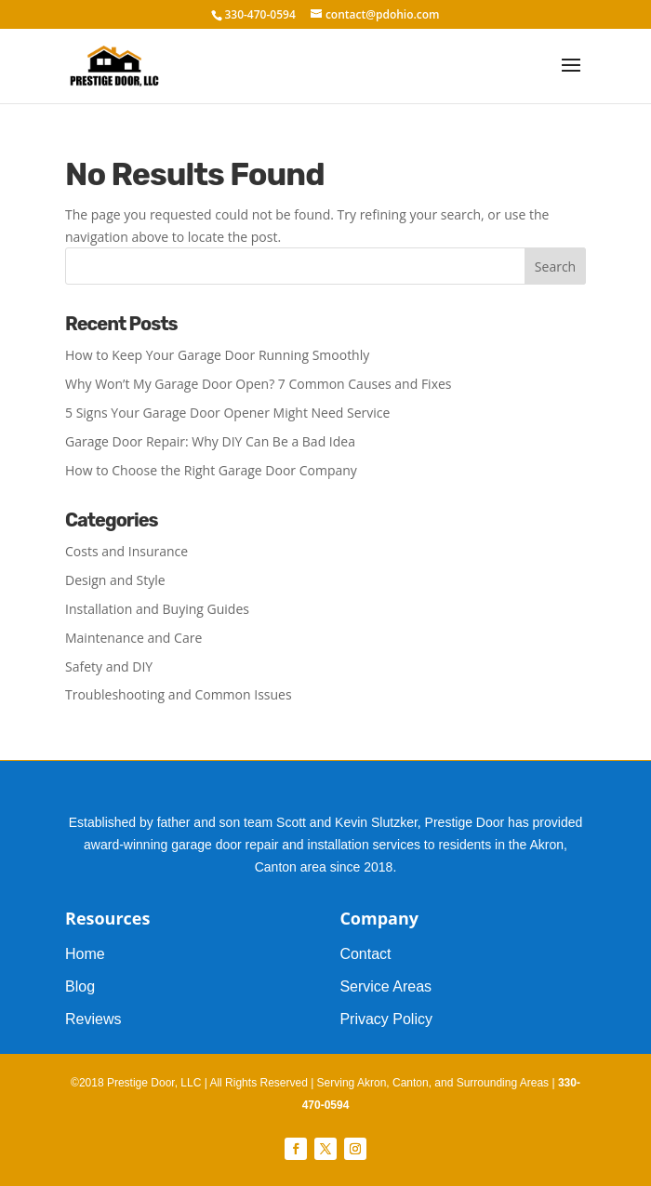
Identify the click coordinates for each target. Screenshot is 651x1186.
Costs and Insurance (126, 551)
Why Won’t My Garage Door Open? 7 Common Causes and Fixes (258, 384)
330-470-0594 (259, 14)
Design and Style (115, 580)
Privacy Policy (385, 1019)
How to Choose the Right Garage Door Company (211, 470)
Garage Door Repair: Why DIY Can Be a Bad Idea (210, 441)
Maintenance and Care (133, 637)
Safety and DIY (109, 666)
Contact (365, 954)
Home (85, 954)
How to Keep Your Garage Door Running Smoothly (217, 355)
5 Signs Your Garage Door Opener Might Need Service (227, 412)
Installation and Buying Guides (157, 609)
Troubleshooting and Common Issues (178, 694)
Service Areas (385, 986)
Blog (80, 986)
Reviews (93, 1019)
